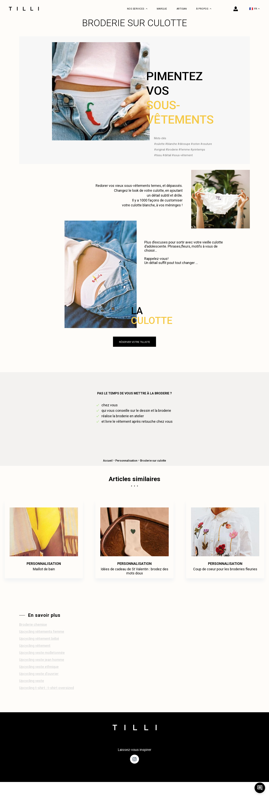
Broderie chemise (33, 628)
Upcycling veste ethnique (39, 671)
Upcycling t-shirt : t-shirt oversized (46, 692)
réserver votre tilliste (134, 342)
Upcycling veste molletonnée (42, 656)
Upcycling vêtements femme (41, 635)
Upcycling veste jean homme (41, 663)
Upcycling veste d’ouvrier (39, 678)
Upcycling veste (31, 685)
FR (254, 9)
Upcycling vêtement (34, 649)
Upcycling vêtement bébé (39, 642)
